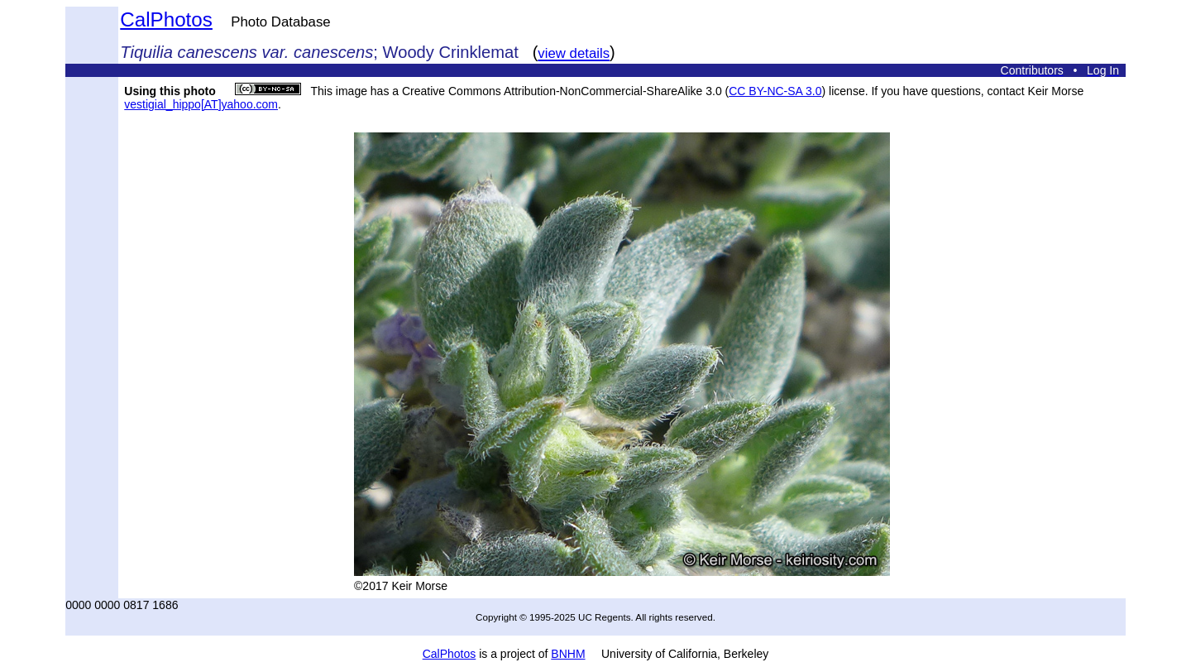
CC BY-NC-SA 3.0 (775, 91)
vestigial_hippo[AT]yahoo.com (201, 104)
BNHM (568, 653)
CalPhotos (166, 19)
